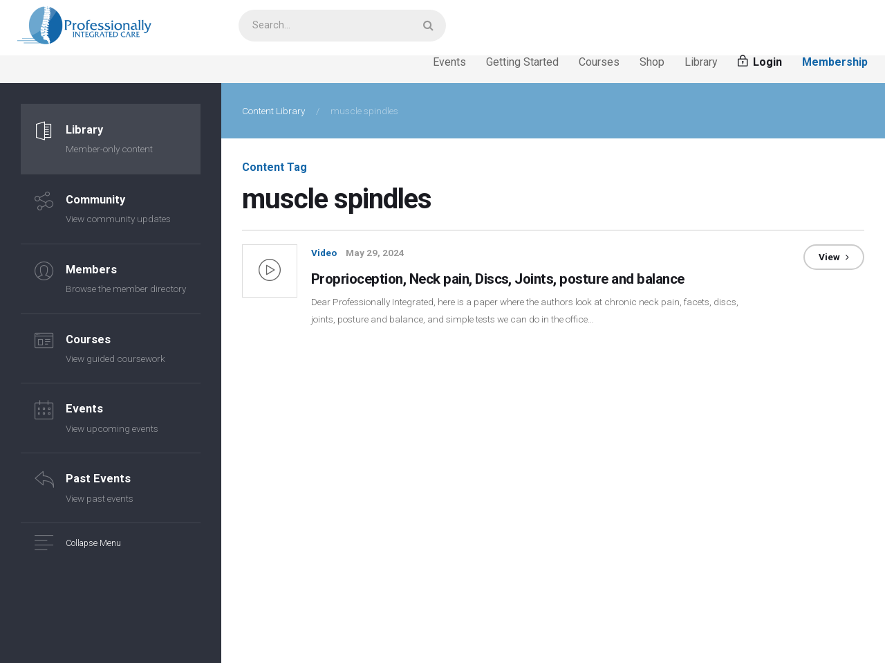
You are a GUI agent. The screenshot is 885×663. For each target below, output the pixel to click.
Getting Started (522, 64)
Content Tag (274, 169)
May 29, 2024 (375, 255)
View (834, 259)
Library (701, 64)
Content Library (273, 113)
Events (449, 64)
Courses (599, 64)
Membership (835, 64)
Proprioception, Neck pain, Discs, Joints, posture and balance (517, 280)
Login (760, 64)
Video (324, 255)
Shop (652, 64)
